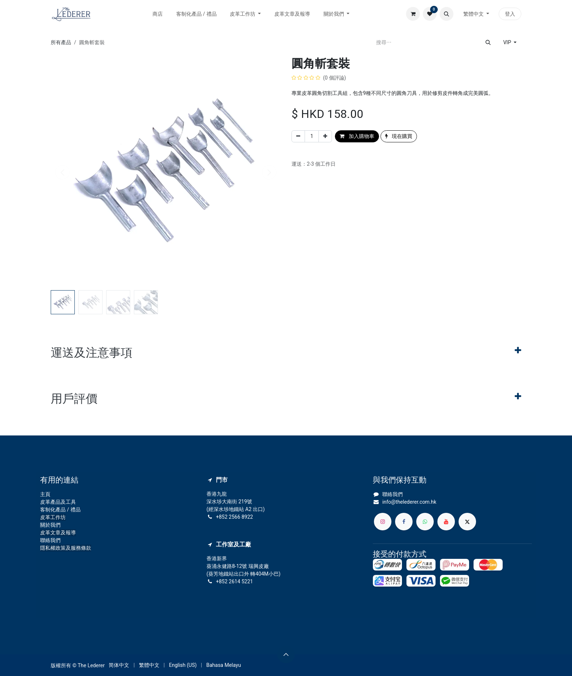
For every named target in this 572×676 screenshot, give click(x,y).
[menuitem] (158, 14)
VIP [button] (507, 42)
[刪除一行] (298, 136)
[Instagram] (382, 521)
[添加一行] (325, 136)
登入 (510, 14)
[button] (446, 14)
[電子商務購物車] (413, 14)
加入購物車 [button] (357, 136)
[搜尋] (488, 43)
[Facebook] (404, 521)
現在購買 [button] (398, 136)
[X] (467, 521)
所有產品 (61, 42)
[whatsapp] (425, 521)
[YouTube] (446, 521)
